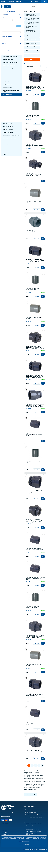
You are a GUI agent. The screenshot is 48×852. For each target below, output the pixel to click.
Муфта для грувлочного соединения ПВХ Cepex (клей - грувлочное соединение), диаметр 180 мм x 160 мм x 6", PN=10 (35, 405)
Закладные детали (7, 81)
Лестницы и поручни (7, 71)
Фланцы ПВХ (4, 101)
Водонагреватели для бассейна (10, 56)
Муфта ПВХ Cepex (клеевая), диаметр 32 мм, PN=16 (33, 116)
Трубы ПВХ (4, 109)
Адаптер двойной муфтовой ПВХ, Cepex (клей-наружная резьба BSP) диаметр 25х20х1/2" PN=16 (35, 261)
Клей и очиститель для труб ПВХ (8, 119)
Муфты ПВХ (4, 97)
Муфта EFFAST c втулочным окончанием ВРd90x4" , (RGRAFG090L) (33, 232)
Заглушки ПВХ (5, 113)
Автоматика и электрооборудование (11, 78)
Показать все (29, 59)
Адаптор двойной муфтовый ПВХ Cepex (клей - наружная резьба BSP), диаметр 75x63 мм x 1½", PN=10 (35, 694)
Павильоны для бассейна (8, 141)
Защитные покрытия (7, 123)
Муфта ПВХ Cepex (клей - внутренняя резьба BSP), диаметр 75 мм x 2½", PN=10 (35, 723)
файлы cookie (36, 837)
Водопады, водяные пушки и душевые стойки (11, 91)
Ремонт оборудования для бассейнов (31, 834)
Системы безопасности (8, 144)
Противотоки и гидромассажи (9, 65)
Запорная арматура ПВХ (7, 99)
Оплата (4, 828)
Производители (6, 823)
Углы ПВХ (4, 107)
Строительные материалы (9, 151)
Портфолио (5, 825)
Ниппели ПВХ (4, 111)
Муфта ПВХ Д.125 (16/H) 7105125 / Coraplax (34, 202)
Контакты (18, 1)
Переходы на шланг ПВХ (7, 115)
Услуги (3, 1)
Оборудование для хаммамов (9, 154)
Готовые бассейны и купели (9, 74)
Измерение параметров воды (9, 138)
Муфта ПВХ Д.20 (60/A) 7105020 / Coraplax (34, 665)
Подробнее (36, 94)
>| (42, 765)
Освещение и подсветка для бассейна (11, 135)
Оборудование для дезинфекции (10, 62)
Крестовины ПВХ (5, 117)
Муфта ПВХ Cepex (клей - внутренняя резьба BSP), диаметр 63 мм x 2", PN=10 (35, 578)
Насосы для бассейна (8, 59)
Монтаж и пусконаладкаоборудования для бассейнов (32, 828)
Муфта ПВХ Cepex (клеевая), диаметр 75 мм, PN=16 (33, 607)
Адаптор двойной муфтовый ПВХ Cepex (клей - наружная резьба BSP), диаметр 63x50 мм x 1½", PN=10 (35, 87)
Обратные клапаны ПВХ (7, 105)
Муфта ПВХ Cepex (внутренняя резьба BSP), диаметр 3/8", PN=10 (34, 549)
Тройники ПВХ (5, 103)
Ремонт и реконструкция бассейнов (33, 831)
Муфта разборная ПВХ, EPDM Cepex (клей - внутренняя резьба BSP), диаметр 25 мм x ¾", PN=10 (35, 636)
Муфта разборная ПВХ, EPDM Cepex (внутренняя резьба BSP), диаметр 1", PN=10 (35, 145)
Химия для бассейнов (8, 126)
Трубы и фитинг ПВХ (7, 94)
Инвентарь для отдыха (8, 132)
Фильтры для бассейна (8, 84)
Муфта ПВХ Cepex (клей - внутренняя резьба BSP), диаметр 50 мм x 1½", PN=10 (35, 434)
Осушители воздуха (7, 87)
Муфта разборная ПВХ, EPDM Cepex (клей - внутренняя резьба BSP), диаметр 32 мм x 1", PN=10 (35, 752)
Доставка (11, 1)
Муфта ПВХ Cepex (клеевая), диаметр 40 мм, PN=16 (33, 289)
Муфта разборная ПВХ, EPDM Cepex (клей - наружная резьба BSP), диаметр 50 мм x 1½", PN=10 (35, 174)
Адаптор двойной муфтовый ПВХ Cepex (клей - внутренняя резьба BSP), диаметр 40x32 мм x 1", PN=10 (34, 521)
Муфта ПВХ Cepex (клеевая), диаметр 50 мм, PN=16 (33, 462)
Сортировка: (27, 63)
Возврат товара (6, 834)
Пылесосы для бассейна (8, 68)
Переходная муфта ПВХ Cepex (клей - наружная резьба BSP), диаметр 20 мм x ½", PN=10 (35, 492)
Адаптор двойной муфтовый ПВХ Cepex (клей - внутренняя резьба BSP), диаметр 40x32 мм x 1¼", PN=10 (35, 347)
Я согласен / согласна (24, 844)
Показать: (42, 63)
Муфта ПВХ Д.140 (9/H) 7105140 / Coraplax (34, 318)
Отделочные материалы (8, 148)
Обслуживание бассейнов (31, 825)
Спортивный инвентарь (8, 129)
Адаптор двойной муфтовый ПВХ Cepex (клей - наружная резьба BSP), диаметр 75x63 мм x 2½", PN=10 (35, 376)
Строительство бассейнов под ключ (34, 823)
